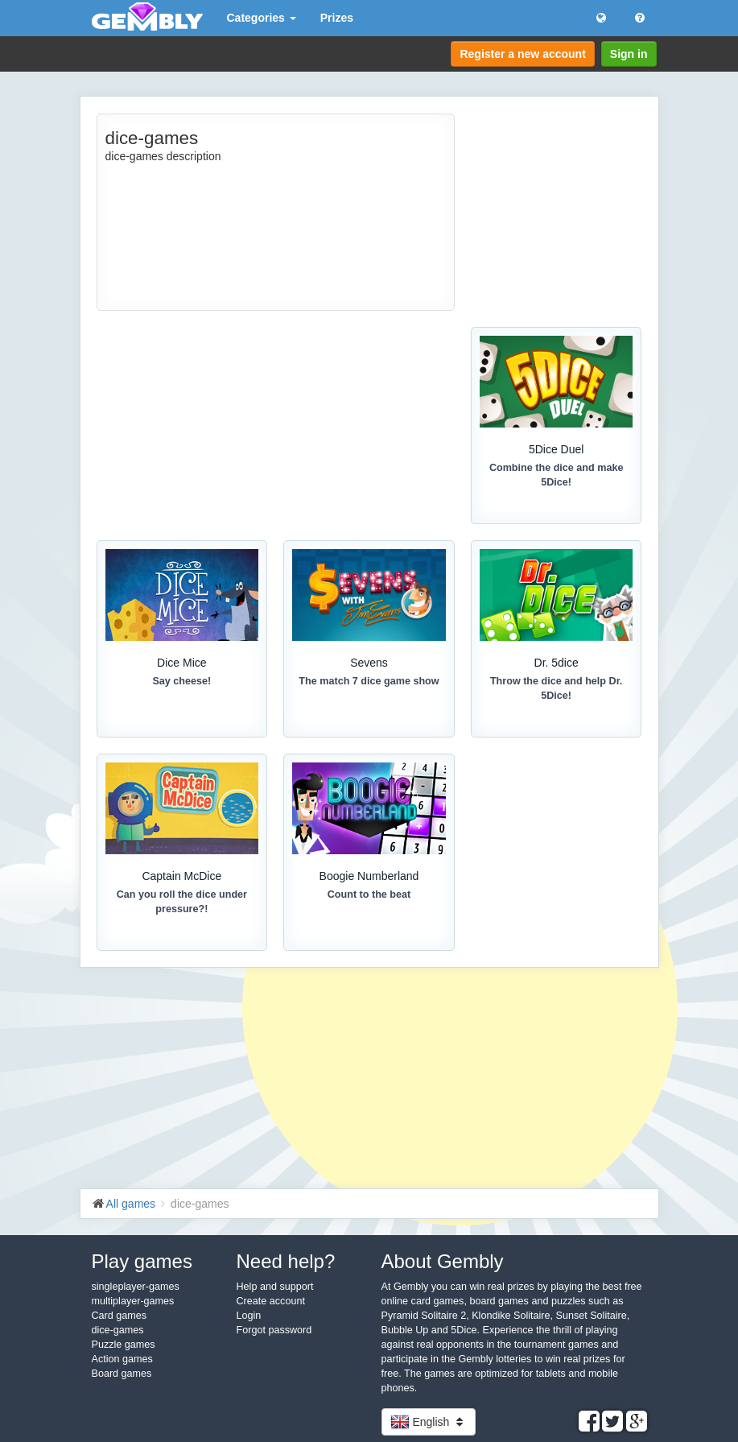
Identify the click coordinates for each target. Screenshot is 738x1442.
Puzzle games (123, 1344)
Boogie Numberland (369, 876)
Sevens (369, 662)
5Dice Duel (556, 449)
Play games (142, 1261)
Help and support (275, 1286)
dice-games (118, 1330)
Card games (119, 1315)
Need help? (286, 1261)
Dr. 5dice (556, 662)
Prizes (336, 17)
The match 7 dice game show (369, 681)
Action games (122, 1359)
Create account (271, 1301)
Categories (261, 17)
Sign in (629, 54)
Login (249, 1315)
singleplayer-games (135, 1286)
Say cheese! (181, 681)
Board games (122, 1373)
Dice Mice (181, 662)
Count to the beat (369, 894)
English (429, 1422)
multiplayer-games (133, 1301)
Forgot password (274, 1330)
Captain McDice (181, 876)
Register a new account (522, 54)
